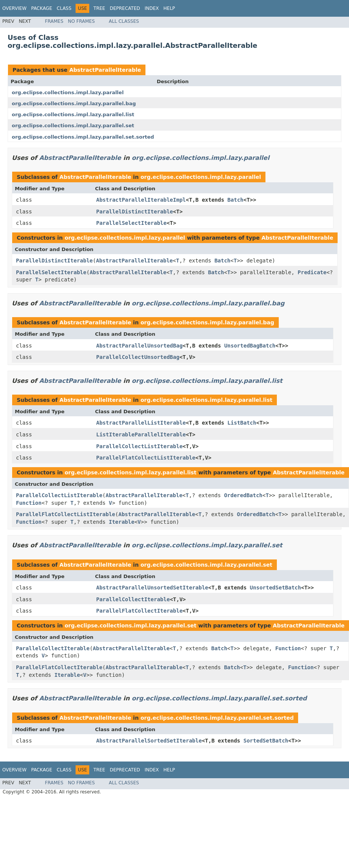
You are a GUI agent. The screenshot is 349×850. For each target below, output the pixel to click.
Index (152, 8)
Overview (14, 8)
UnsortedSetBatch (275, 588)
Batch (235, 200)
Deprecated (125, 8)
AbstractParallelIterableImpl (141, 200)
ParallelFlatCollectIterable (139, 611)
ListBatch (241, 423)
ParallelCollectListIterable (139, 446)
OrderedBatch (243, 495)
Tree (99, 8)
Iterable (121, 522)
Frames (54, 21)
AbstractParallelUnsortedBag (139, 346)
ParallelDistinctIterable (134, 212)
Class (64, 8)
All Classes (124, 21)
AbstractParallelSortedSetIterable (149, 741)
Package (41, 8)
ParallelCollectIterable (133, 599)
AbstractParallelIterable (105, 70)
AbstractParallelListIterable (141, 423)
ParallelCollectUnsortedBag (137, 357)
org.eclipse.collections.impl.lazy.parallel (68, 92)
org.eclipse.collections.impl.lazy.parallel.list (73, 114)
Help (169, 8)
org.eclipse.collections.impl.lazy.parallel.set (73, 125)
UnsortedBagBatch (249, 346)
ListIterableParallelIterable (141, 434)
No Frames (81, 21)
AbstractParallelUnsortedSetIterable (152, 588)
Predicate (312, 272)
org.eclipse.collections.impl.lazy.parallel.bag (74, 103)
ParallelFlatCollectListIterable (145, 458)
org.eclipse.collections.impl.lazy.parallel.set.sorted (83, 137)
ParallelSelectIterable (131, 223)
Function (28, 503)
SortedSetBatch (265, 741)
